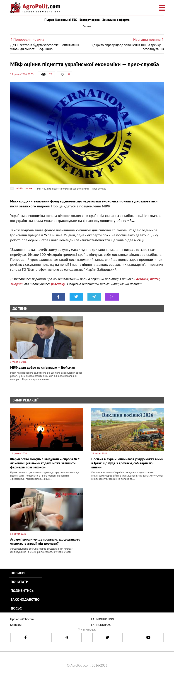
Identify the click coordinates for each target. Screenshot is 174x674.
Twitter (155, 279)
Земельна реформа (116, 20)
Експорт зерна (90, 20)
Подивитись (22, 590)
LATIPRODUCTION (102, 619)
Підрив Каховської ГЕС (60, 20)
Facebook (141, 279)
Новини (18, 573)
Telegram (16, 284)
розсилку (58, 284)
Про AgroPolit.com (22, 619)
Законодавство (25, 599)
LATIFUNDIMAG (101, 625)
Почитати (20, 581)
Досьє (16, 608)
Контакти (16, 625)
